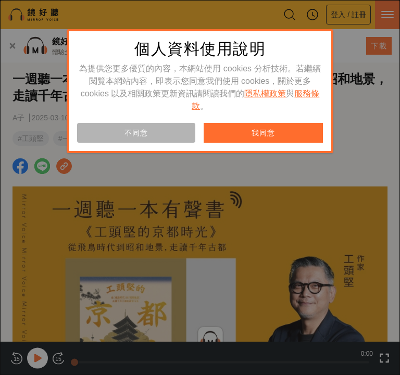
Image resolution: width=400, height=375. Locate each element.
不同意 (135, 133)
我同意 (263, 133)
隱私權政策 (265, 93)
